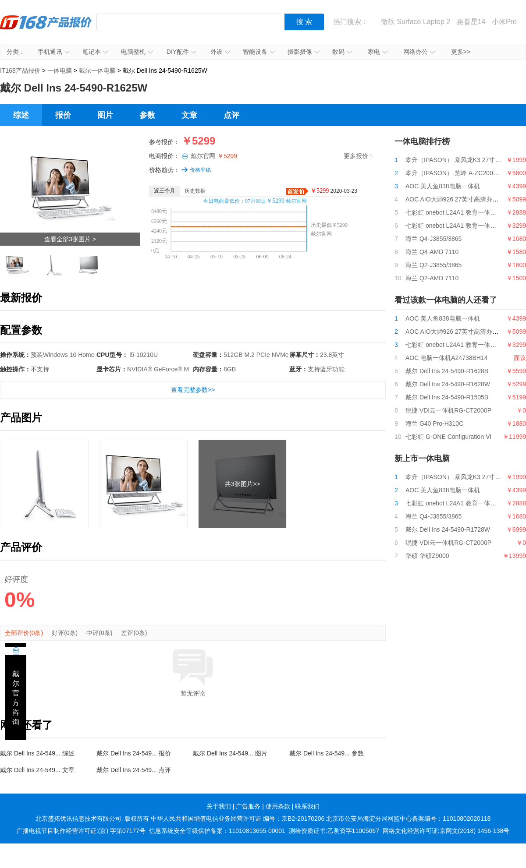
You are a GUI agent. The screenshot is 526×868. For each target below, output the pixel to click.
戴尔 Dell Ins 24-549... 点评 (133, 769)
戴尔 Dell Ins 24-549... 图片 (230, 753)
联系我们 (307, 806)
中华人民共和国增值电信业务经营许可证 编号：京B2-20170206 (237, 818)
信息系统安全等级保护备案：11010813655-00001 (217, 830)
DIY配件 (181, 51)
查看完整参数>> (193, 389)
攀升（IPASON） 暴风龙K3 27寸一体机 (459, 159)
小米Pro (504, 21)
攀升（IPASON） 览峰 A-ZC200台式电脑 (461, 172)
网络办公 (419, 51)
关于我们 (218, 806)
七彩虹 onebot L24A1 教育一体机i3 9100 (460, 212)
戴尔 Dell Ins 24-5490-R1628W (447, 384)
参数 (147, 115)
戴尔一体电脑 (97, 70)
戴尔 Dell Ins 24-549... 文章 (37, 769)
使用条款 (278, 806)
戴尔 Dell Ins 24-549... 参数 (326, 753)
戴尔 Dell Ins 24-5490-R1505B (446, 397)
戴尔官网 (214, 155)
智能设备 (259, 51)
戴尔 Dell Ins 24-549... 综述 (37, 753)
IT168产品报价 (46, 28)
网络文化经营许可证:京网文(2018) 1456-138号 (446, 830)
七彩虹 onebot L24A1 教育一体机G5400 (460, 225)
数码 (342, 51)
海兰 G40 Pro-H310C (434, 423)
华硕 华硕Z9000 (427, 555)
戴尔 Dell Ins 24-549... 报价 (133, 753)
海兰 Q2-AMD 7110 (431, 278)
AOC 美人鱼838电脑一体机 (442, 186)
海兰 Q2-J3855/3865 (433, 264)
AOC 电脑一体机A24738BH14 (446, 357)
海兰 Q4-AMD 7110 (431, 251)
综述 (21, 115)
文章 (189, 115)
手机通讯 (54, 51)
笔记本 (95, 51)
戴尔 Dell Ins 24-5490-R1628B (446, 370)
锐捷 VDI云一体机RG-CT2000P (448, 410)
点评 (231, 115)
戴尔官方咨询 (15, 698)
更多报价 (358, 155)
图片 (105, 115)
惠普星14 (471, 21)
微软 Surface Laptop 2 (415, 21)
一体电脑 (59, 70)
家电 (377, 51)
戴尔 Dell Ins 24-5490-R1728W (447, 529)
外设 (220, 51)
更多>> (460, 51)
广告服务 (248, 806)
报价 (63, 115)
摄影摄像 (304, 51)
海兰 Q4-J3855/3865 (433, 238)
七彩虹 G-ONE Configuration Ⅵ (448, 436)
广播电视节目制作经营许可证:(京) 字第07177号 (81, 830)
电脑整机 (137, 51)
